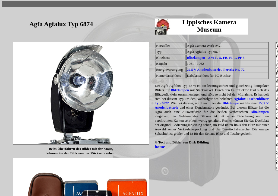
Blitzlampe (231, 103)
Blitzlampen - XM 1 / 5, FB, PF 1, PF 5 (215, 58)
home (160, 147)
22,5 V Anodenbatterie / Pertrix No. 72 (216, 70)
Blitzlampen (180, 90)
